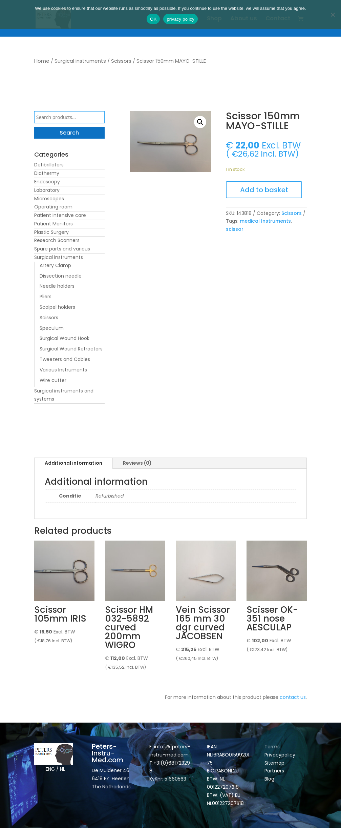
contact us (293, 697)
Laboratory (47, 190)
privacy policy (180, 19)
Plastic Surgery (51, 232)
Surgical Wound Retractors (71, 348)
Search (69, 133)
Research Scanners (57, 240)
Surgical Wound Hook (64, 338)
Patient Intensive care (60, 215)
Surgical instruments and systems (63, 394)
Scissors (121, 60)
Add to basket (264, 190)
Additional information (73, 463)
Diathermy (46, 173)
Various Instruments (63, 369)
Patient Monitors (53, 223)
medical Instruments (265, 221)
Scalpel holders (57, 307)
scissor (234, 229)
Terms (272, 746)
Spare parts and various (62, 248)
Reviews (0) (137, 463)
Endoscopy (47, 181)
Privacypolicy (279, 754)
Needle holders (57, 286)
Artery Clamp (55, 265)
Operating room (53, 206)
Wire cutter (53, 380)
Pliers (45, 296)
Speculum (52, 328)
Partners (274, 770)
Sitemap (275, 763)
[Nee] (332, 14)
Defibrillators (49, 164)
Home (41, 60)
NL (62, 769)
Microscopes (49, 198)
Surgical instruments (80, 60)
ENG (50, 769)
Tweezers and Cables (65, 359)
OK (153, 19)
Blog (269, 778)
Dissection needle (61, 275)
